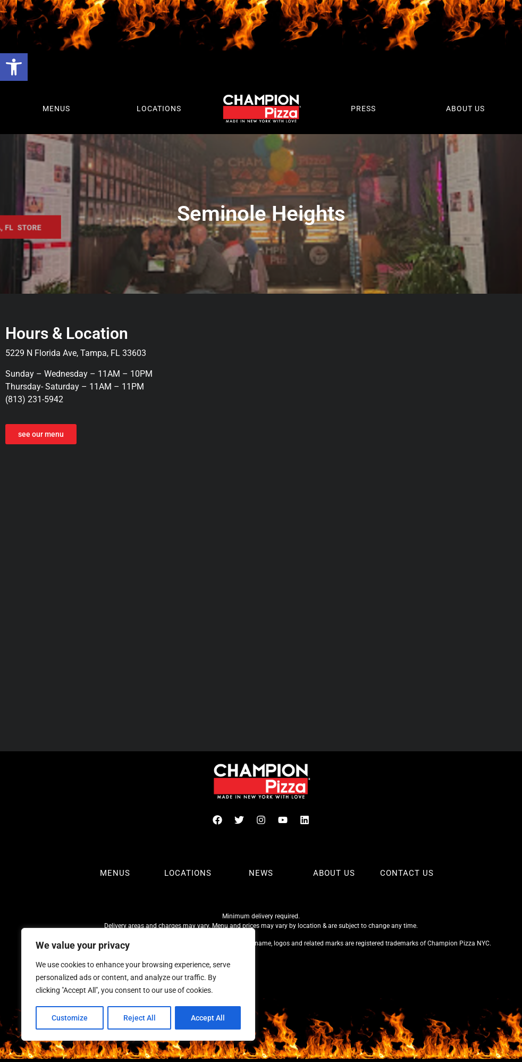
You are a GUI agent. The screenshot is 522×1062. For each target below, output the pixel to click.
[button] (14, 67)
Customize (70, 1018)
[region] (138, 985)
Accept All (208, 1018)
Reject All (139, 1018)
